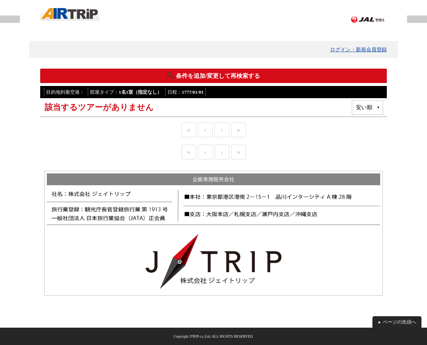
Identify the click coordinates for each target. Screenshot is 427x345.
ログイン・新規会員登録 (358, 49)
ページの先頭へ (399, 322)
